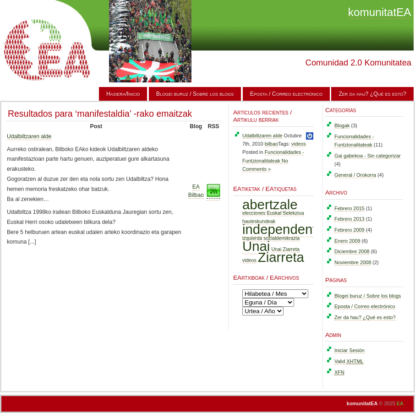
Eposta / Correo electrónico (286, 94)
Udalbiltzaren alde (29, 136)
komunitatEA (379, 12)
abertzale (270, 204)
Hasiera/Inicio (123, 94)
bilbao (271, 144)
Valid (349, 361)
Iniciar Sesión (349, 350)
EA (400, 403)
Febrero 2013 (349, 219)
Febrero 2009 (349, 230)
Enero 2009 (347, 241)
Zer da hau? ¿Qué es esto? (372, 94)
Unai (256, 246)
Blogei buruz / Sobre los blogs (195, 94)
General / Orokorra (355, 175)
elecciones (253, 213)
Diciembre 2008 (352, 251)
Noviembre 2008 (352, 262)
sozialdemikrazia (281, 238)
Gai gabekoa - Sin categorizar (367, 155)
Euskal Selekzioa (285, 213)
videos (298, 144)
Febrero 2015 (349, 208)
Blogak (341, 125)
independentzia (287, 229)
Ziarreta (281, 257)
